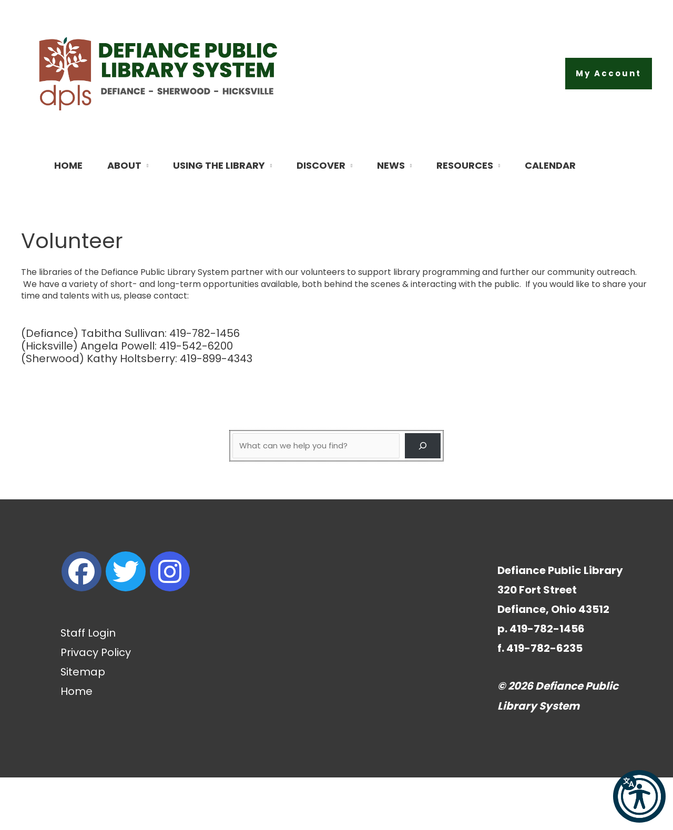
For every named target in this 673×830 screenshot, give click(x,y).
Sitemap (83, 724)
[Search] (423, 498)
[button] (608, 73)
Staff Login (88, 685)
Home (76, 743)
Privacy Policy (95, 705)
